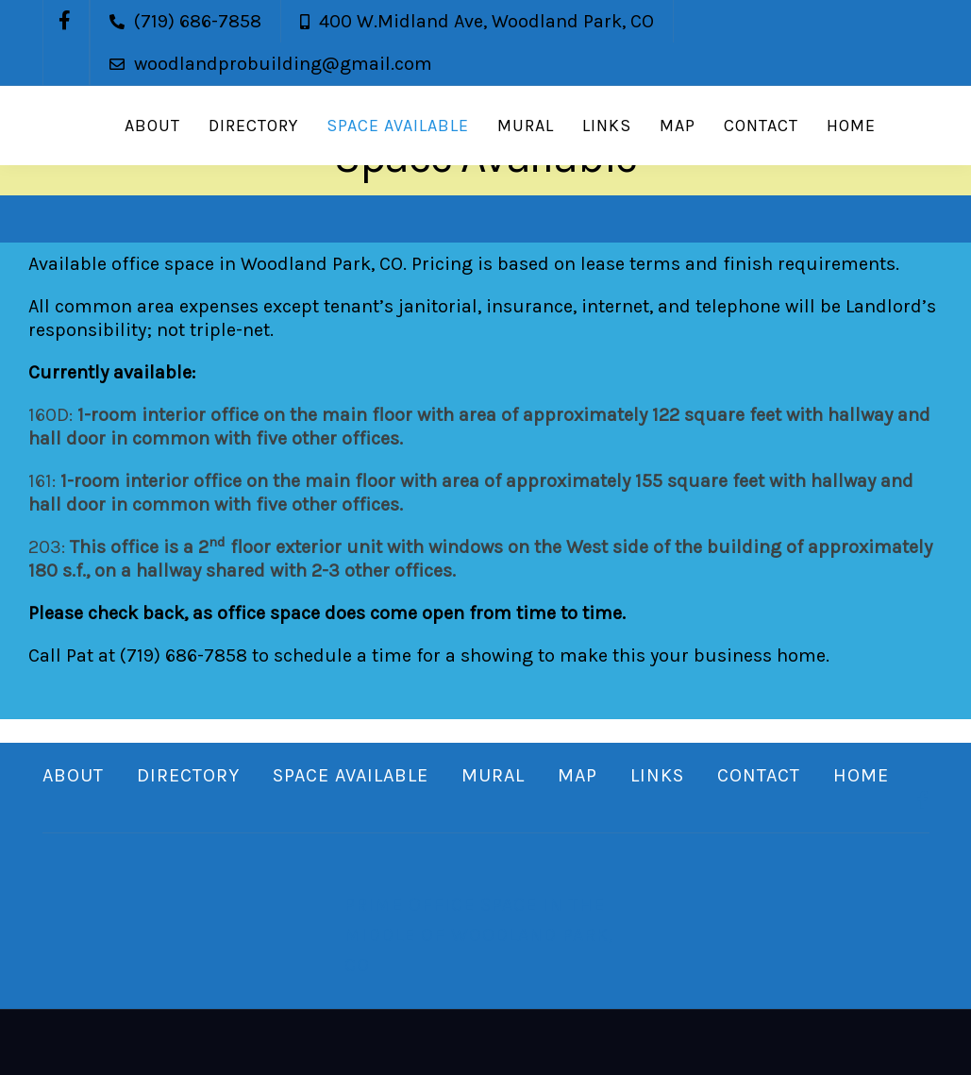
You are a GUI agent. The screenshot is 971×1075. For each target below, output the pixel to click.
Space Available (397, 125)
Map (677, 125)
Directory (253, 125)
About (152, 125)
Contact (761, 125)
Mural (525, 125)
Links (606, 125)
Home (851, 125)
